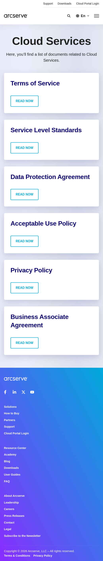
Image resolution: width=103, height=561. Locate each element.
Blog (7, 461)
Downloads (64, 3)
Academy (10, 454)
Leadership (11, 502)
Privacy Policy (42, 555)
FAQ (7, 481)
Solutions (10, 406)
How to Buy (11, 413)
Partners (9, 420)
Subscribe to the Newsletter (22, 535)
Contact (9, 522)
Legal (7, 529)
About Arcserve (14, 495)
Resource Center (15, 448)
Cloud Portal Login (87, 3)
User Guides (12, 474)
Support (48, 3)
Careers (9, 509)
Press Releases (14, 515)
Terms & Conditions (17, 555)
